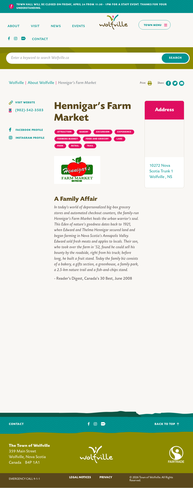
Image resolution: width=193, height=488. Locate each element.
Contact (40, 39)
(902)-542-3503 (29, 110)
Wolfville (16, 83)
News (56, 26)
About (14, 26)
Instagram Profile (30, 138)
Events (78, 26)
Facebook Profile (29, 130)
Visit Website (25, 102)
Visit (35, 26)
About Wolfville (41, 83)
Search (175, 58)
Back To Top (167, 424)
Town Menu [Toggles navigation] (155, 25)
